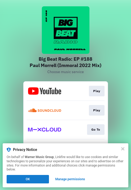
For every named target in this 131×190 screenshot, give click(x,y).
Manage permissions (70, 179)
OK (28, 179)
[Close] (123, 149)
